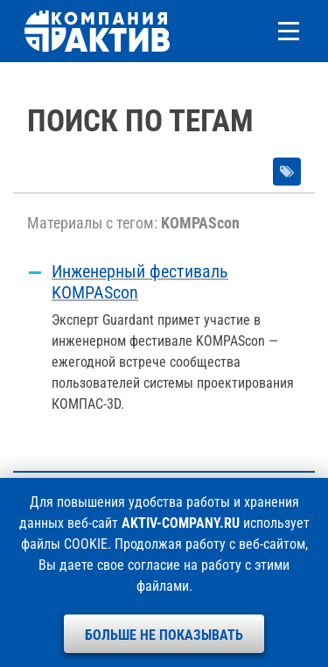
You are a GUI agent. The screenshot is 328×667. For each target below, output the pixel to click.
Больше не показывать (164, 635)
